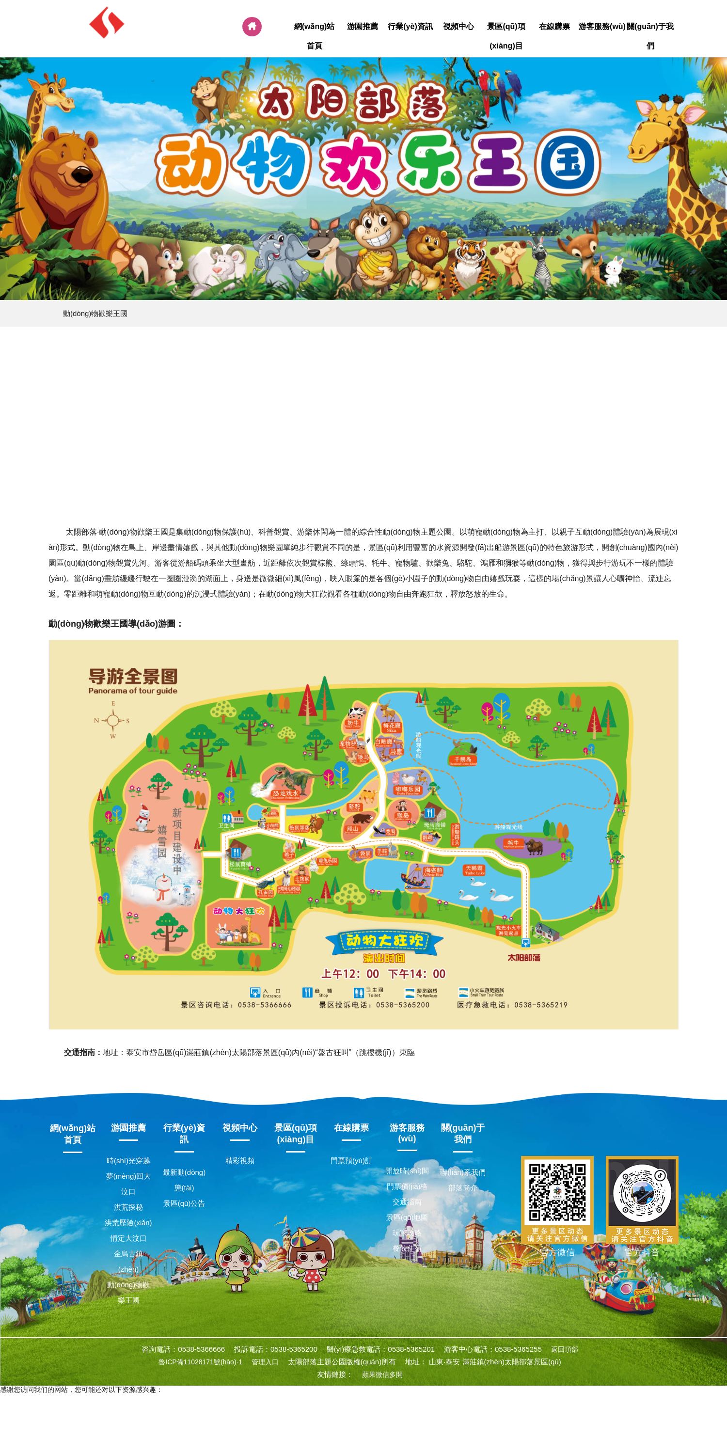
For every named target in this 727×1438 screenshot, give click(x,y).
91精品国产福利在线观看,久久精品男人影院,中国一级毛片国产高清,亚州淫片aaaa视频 (129, 1398)
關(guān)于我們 (650, 36)
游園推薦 (362, 26)
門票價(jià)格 (407, 1186)
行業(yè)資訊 (410, 26)
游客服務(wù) (602, 26)
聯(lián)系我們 (462, 1172)
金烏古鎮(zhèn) (128, 1261)
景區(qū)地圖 (407, 1217)
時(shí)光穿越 (128, 1160)
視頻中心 (458, 26)
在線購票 (554, 26)
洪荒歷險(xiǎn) (128, 1222)
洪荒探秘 (128, 1207)
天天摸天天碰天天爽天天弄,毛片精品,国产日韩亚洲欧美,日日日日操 (259, 1416)
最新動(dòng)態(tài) (184, 1180)
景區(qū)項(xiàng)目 (506, 36)
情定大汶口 (129, 1238)
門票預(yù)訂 (351, 1160)
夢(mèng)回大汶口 (128, 1184)
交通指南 (407, 1202)
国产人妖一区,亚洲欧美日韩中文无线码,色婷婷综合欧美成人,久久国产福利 (311, 1424)
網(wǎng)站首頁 (314, 36)
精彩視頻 (239, 1160)
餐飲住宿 (407, 1248)
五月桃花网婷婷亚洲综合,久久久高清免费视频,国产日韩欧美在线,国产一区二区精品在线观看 (501, 1416)
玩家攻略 (407, 1233)
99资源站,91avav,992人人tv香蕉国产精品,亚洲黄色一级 (512, 1407)
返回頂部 (564, 1349)
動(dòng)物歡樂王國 (95, 313)
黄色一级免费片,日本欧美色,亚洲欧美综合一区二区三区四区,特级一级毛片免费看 (305, 1407)
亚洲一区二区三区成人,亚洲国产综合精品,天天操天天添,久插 (91, 1407)
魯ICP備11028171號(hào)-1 (200, 1362)
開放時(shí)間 (407, 1171)
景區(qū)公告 (184, 1203)
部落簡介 (462, 1188)
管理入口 (265, 1362)
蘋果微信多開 (382, 1374)
